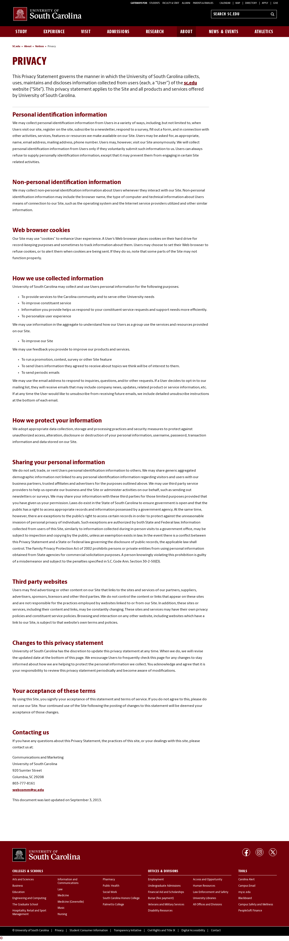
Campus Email (246, 886)
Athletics (264, 31)
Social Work (110, 892)
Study (21, 31)
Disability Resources (160, 910)
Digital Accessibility (193, 930)
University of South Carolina (32, 930)
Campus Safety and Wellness (255, 904)
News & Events (224, 31)
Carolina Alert (246, 879)
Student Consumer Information (89, 930)
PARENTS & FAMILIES (203, 3)
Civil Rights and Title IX (161, 930)
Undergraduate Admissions (164, 886)
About (186, 31)
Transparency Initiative (127, 930)
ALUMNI (186, 3)
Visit (86, 31)
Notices (39, 46)
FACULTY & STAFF (170, 3)
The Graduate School (25, 904)
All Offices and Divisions (207, 904)
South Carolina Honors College (121, 898)
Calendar (225, 3)
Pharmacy (109, 879)
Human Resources (204, 886)
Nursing (62, 914)
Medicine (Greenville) (71, 902)
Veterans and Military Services (166, 904)
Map (237, 3)
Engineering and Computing (29, 898)
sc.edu (190, 83)
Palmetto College (113, 904)
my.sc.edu (244, 892)
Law (60, 889)
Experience (54, 31)
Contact (216, 930)
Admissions (118, 31)
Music (61, 908)
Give (275, 3)
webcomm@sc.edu (28, 790)
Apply (265, 3)
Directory (251, 3)
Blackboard (245, 898)
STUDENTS (154, 3)
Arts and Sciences (23, 879)
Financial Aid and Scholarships (166, 892)
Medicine (63, 895)
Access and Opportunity (207, 879)
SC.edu (16, 46)
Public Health (111, 886)
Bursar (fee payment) (161, 898)
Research (155, 31)
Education (18, 892)
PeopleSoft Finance (250, 910)
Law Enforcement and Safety (210, 892)
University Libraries (204, 898)
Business (17, 886)
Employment (156, 879)
